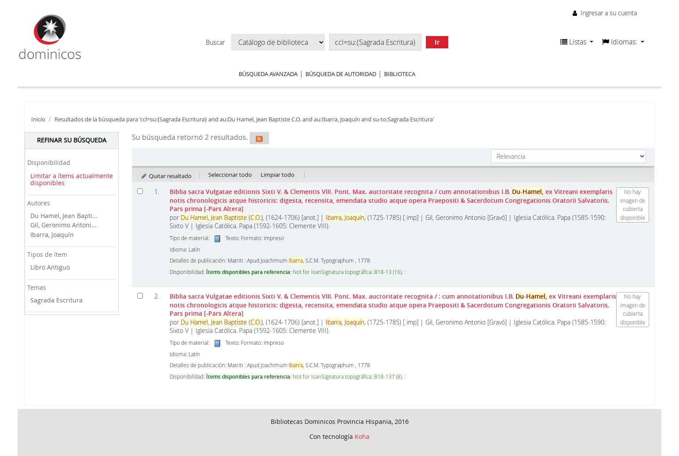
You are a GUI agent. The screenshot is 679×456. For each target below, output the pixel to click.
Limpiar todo (277, 175)
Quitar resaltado (166, 176)
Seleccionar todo (230, 175)
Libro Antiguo (50, 267)
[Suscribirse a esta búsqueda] (259, 138)
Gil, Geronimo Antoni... (63, 225)
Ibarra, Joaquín (52, 234)
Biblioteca (399, 74)
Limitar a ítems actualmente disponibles (71, 179)
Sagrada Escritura (56, 300)
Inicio (38, 119)
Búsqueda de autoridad (340, 74)
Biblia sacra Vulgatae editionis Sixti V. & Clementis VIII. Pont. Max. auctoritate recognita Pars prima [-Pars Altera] (391, 200)
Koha (362, 436)
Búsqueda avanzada (268, 74)
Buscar (215, 43)
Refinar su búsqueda (71, 140)
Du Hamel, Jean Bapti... (64, 216)
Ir (437, 42)
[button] (576, 42)
